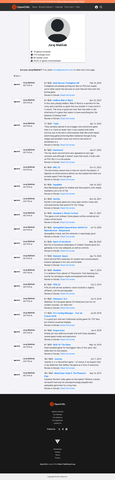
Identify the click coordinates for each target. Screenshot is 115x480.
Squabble (57, 184)
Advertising (57, 449)
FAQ (78, 7)
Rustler (56, 199)
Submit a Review (57, 412)
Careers (57, 452)
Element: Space (60, 256)
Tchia (55, 123)
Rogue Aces (59, 330)
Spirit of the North (62, 241)
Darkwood (58, 150)
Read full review (68, 95)
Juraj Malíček (29, 83)
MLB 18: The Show (62, 344)
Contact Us (57, 423)
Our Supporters (57, 420)
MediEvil (57, 270)
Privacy (57, 458)
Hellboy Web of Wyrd (63, 100)
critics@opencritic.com (63, 70)
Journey (58, 359)
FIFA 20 (56, 284)
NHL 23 (56, 167)
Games (46, 7)
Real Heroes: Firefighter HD (66, 83)
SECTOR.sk (27, 85)
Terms (57, 455)
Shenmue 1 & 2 (60, 299)
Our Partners (57, 414)
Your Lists (69, 7)
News (35, 7)
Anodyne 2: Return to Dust (65, 213)
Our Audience (57, 417)
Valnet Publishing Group (66, 464)
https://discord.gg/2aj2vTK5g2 (70, 1)
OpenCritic (44, 464)
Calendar (60, 7)
